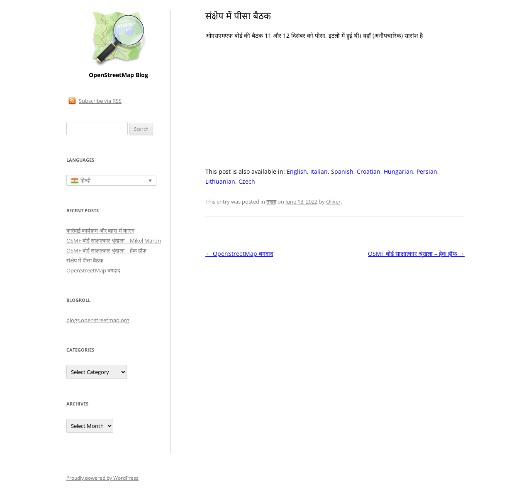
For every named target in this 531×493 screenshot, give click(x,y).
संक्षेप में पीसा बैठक (84, 260)
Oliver (333, 201)
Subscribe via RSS (100, 100)
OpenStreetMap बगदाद (239, 253)
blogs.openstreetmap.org (97, 320)
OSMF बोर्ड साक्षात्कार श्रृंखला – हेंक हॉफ (416, 253)
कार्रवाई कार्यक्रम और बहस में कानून (100, 230)
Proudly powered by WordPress (102, 477)
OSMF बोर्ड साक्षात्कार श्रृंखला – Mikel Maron (113, 240)
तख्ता (271, 201)
